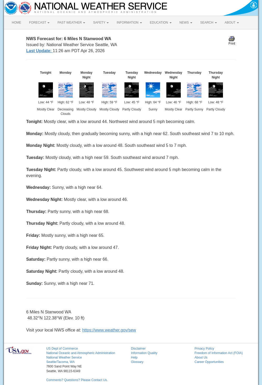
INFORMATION (129, 22)
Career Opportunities (208, 362)
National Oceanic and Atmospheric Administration (80, 353)
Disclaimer (138, 348)
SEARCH (208, 22)
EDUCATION (161, 22)
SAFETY (101, 22)
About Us (200, 357)
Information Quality (144, 353)
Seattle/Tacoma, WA (60, 362)
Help (134, 357)
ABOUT (232, 22)
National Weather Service (64, 357)
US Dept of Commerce (62, 348)
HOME (16, 22)
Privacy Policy (204, 348)
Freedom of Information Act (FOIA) (218, 353)
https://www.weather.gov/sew (109, 330)
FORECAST (39, 22)
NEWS (185, 22)
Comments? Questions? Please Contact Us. (77, 380)
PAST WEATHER (71, 22)
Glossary (137, 362)
